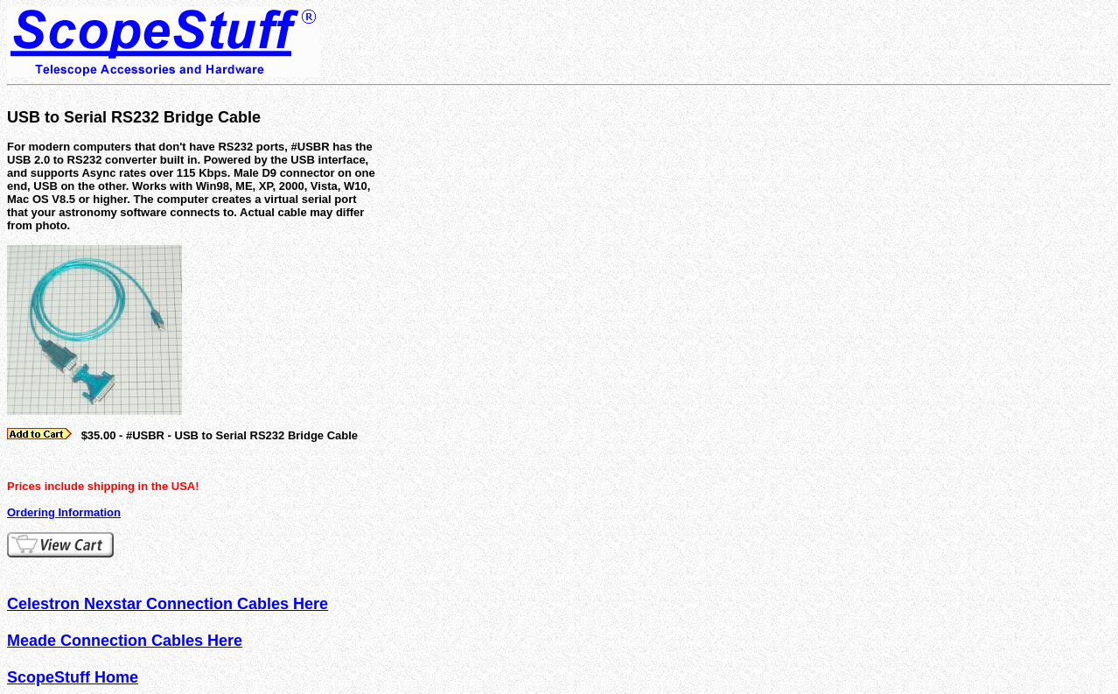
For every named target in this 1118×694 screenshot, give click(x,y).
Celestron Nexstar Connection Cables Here (167, 604)
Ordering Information (64, 512)
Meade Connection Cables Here (124, 640)
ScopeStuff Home (72, 677)
